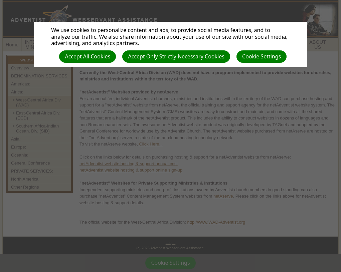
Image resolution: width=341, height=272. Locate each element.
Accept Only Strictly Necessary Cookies (176, 56)
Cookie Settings (261, 56)
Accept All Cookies (87, 56)
